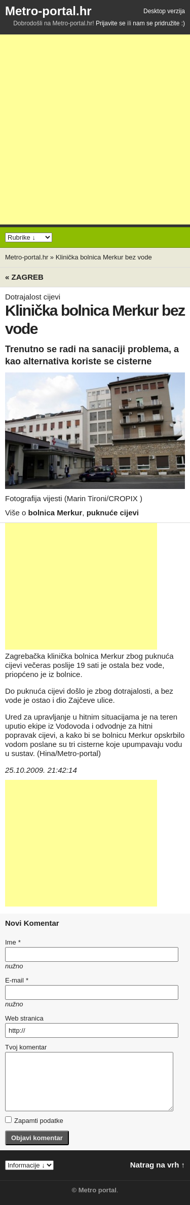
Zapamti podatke (34, 1120)
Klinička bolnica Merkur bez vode (104, 257)
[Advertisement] (95, 129)
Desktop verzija (164, 11)
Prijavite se (111, 23)
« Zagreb (24, 277)
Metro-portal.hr (48, 11)
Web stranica (24, 1018)
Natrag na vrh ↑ (157, 1164)
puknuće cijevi (113, 512)
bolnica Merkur (55, 512)
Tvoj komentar (26, 1047)
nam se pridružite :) (159, 23)
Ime (12, 942)
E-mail (16, 980)
